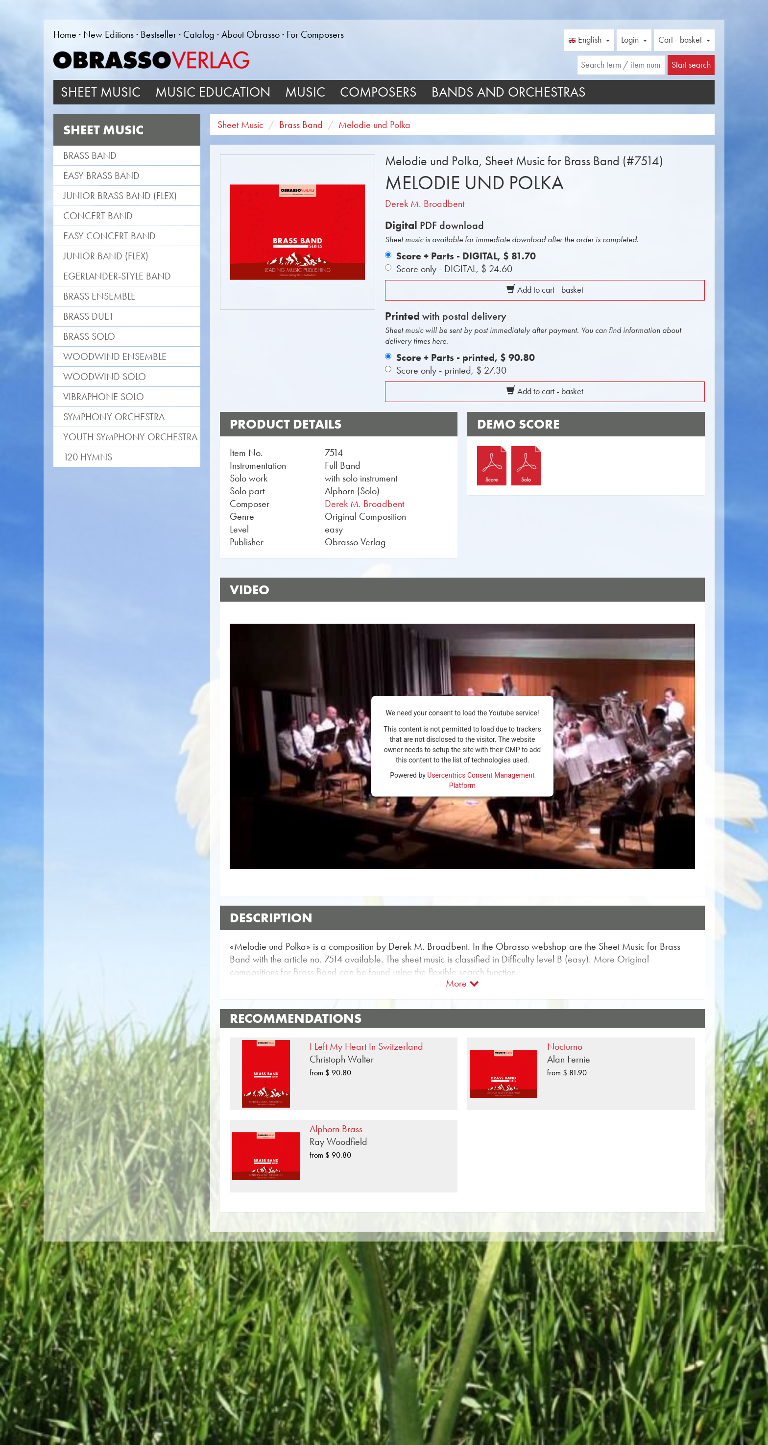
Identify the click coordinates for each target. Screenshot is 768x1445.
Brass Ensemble (99, 296)
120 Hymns (87, 457)
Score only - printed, (451, 370)
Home (64, 34)
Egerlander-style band (117, 276)
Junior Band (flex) (105, 256)
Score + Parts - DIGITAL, (466, 256)
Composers (378, 92)
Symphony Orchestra (114, 417)
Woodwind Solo (104, 376)
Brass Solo (89, 336)
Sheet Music (101, 92)
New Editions (108, 34)
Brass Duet (88, 316)
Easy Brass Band (101, 175)
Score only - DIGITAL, (454, 269)
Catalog (199, 34)
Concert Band (98, 216)
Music (305, 92)
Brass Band (90, 155)
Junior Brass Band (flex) (120, 196)
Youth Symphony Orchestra (130, 437)
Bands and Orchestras (509, 92)
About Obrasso (250, 34)
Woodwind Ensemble (115, 356)
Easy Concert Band (109, 236)
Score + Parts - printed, (465, 357)
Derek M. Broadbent (424, 203)
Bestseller (158, 34)
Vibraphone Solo (103, 397)
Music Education (212, 92)
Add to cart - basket (544, 289)
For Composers (315, 34)
